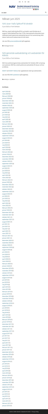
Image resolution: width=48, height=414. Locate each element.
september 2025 (7, 108)
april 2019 (5, 287)
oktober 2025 (6, 105)
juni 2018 (5, 310)
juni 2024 (5, 143)
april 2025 (5, 119)
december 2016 (7, 352)
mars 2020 (5, 261)
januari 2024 (6, 154)
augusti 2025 (6, 110)
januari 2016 (6, 378)
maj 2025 (5, 117)
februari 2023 (6, 180)
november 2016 (7, 354)
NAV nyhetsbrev (15, 75)
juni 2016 (5, 366)
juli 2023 (5, 168)
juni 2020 (5, 254)
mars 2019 (5, 289)
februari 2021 (6, 236)
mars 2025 (5, 122)
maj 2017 (5, 340)
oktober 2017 (6, 329)
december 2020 (7, 240)
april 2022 (5, 203)
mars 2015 (5, 401)
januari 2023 (6, 182)
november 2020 (7, 243)
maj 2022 (5, 201)
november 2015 (7, 382)
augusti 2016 (6, 361)
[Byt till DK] (28, 2)
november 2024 (7, 131)
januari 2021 (6, 238)
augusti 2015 (6, 389)
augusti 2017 (6, 333)
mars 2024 (5, 149)
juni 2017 (5, 338)
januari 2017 (6, 350)
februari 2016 (6, 375)
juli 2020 (5, 252)
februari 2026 (6, 96)
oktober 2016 (6, 357)
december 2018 (7, 296)
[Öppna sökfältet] (46, 12)
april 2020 (5, 259)
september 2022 (7, 191)
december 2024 (7, 129)
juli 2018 (5, 308)
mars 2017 (5, 345)
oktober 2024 (6, 133)
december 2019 (7, 268)
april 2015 (5, 399)
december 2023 (7, 156)
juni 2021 (5, 226)
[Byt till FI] (22, 2)
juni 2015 (5, 394)
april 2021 (5, 231)
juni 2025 (5, 115)
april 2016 (5, 371)
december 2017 (7, 324)
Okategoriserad (8, 46)
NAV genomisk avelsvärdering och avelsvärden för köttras (23, 54)
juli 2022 (5, 196)
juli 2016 (5, 364)
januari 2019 (6, 294)
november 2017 (7, 326)
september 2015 (7, 387)
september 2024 (7, 135)
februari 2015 (6, 403)
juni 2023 (5, 170)
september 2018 (7, 303)
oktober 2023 (6, 161)
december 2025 (7, 101)
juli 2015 (5, 391)
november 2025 (7, 103)
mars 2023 (5, 177)
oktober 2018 (6, 301)
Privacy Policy (35, 411)
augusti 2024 (6, 138)
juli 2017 (5, 336)
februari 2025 (6, 124)
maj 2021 (5, 229)
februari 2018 (6, 319)
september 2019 (7, 275)
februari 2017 (6, 347)
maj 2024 (5, 145)
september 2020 (7, 247)
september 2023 (7, 163)
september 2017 (7, 331)
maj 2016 (5, 368)
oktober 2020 (6, 245)
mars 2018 (5, 317)
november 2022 (7, 187)
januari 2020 (6, 266)
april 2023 (5, 175)
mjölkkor (12, 79)
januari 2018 (6, 322)
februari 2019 (6, 291)
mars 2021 (5, 233)
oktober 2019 (6, 273)
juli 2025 (5, 112)
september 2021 (7, 219)
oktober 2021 (6, 217)
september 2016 (7, 359)
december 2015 (7, 380)
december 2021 (7, 212)
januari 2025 (6, 126)
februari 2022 (6, 208)
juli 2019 (5, 280)
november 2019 (7, 270)
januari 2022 (6, 210)
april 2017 (5, 343)
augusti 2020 (6, 250)
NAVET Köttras (13, 71)
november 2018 (7, 298)
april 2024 (5, 147)
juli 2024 (5, 140)
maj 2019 (5, 284)
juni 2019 (5, 282)
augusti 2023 (6, 166)
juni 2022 (5, 198)
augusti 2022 (6, 194)
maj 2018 (5, 312)
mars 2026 (5, 94)
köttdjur (6, 79)
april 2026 (5, 91)
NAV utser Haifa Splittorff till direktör (17, 23)
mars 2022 (5, 205)
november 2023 (7, 159)
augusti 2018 (6, 305)
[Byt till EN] (19, 2)
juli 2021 (5, 224)
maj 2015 (5, 396)
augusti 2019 (6, 277)
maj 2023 (5, 173)
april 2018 (5, 315)
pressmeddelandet (16, 41)
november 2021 (7, 215)
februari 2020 (6, 264)
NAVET (4, 71)
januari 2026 (6, 98)
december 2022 (7, 184)
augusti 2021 (6, 222)
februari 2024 (6, 152)
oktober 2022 (6, 189)
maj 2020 (5, 257)
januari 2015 (6, 405)
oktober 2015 (6, 385)
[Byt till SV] (25, 2)
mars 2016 (5, 373)
